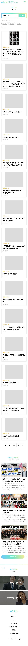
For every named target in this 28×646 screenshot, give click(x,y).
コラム (4, 27)
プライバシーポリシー (14, 626)
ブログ (14, 620)
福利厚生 (5, 23)
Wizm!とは (14, 616)
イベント (19, 23)
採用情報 (12, 23)
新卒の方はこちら (14, 583)
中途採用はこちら (14, 598)
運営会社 (14, 630)
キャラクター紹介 (14, 633)
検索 (22, 15)
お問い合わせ (14, 623)
